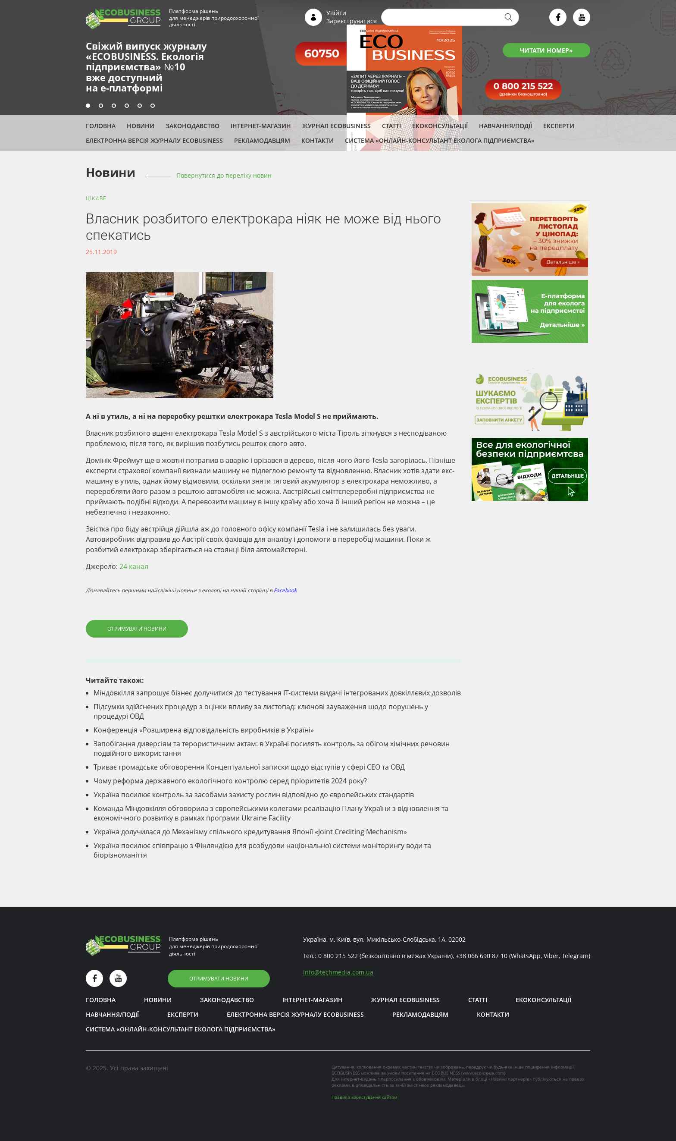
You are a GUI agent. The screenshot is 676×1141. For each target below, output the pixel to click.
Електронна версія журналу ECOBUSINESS (154, 140)
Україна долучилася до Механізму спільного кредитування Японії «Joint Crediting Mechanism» (250, 831)
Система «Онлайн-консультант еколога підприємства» (440, 140)
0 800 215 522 (338, 956)
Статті (391, 126)
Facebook (285, 590)
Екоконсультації (440, 126)
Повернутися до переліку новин (224, 175)
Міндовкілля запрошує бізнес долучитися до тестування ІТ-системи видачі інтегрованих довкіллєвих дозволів (277, 693)
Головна (101, 126)
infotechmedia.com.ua (338, 972)
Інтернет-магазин (261, 126)
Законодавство (192, 126)
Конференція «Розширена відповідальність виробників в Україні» (204, 730)
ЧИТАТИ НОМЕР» (546, 50)
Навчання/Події (505, 126)
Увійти (336, 13)
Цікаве (96, 198)
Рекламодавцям (262, 140)
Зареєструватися (351, 21)
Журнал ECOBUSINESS (336, 126)
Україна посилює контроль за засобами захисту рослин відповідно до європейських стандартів (254, 794)
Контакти (317, 140)
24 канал (133, 566)
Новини (140, 126)
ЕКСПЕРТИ (558, 126)
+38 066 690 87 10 (481, 956)
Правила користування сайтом (364, 1097)
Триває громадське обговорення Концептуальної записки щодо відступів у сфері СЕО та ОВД (249, 767)
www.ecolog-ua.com (483, 1073)
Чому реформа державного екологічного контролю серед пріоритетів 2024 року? (230, 781)
